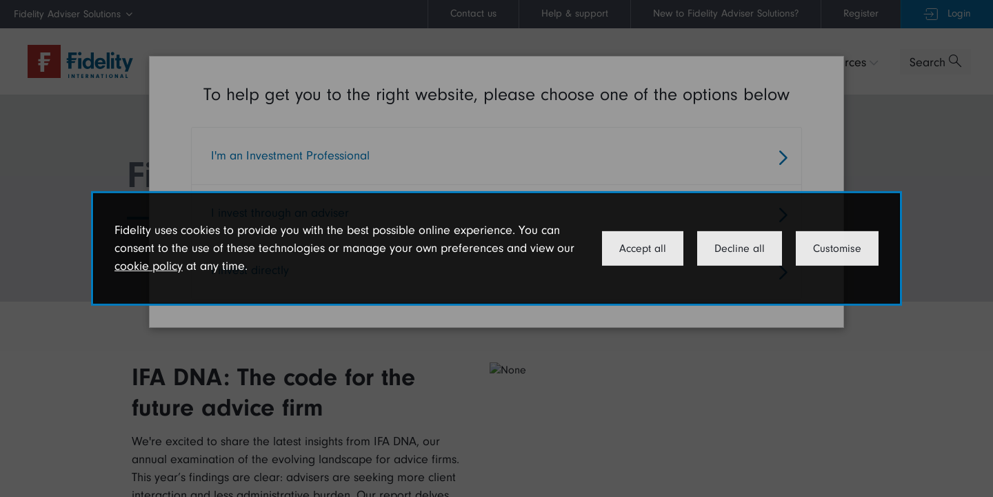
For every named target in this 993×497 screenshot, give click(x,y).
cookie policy (148, 266)
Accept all (642, 248)
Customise (837, 248)
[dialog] (496, 248)
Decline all (739, 248)
